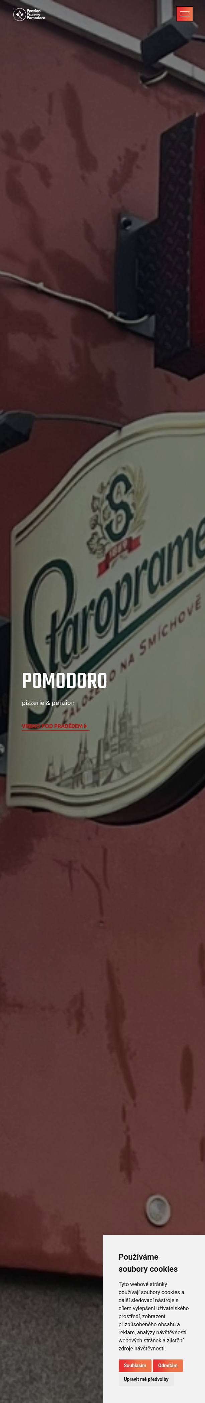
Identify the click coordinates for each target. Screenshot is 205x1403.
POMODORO (65, 682)
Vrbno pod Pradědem (55, 726)
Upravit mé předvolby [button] (146, 1379)
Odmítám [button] (168, 1365)
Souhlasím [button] (135, 1365)
